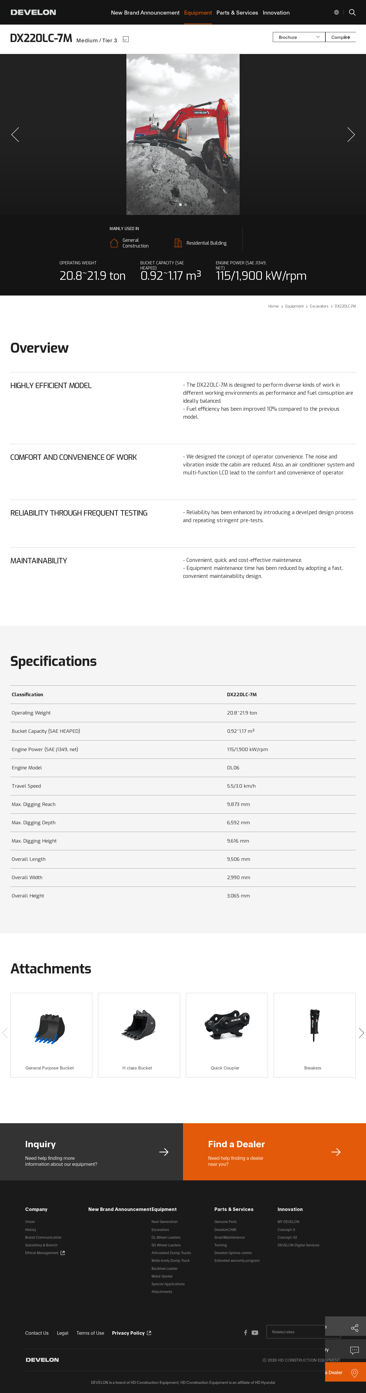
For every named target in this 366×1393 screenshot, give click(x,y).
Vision (30, 1221)
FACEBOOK (234, 1332)
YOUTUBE (246, 1332)
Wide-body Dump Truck (171, 1260)
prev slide (93, 134)
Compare (317, 39)
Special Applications (168, 1284)
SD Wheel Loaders (166, 1245)
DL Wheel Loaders (166, 1237)
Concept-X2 (287, 1237)
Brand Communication (43, 1237)
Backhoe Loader (165, 1268)
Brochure (261, 39)
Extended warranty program (237, 1260)
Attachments (162, 1291)
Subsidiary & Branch (41, 1245)
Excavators (160, 1229)
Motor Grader (162, 1276)
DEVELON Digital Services (298, 1245)
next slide (272, 134)
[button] (15, 134)
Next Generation (165, 1221)
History (30, 1229)
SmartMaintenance (229, 1237)
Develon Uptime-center (233, 1252)
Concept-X (286, 1229)
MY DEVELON (288, 1221)
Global (336, 12)
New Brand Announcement (119, 1209)
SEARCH (352, 12)
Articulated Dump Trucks (171, 1252)
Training (220, 1245)
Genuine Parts (225, 1221)
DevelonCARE (225, 1229)
